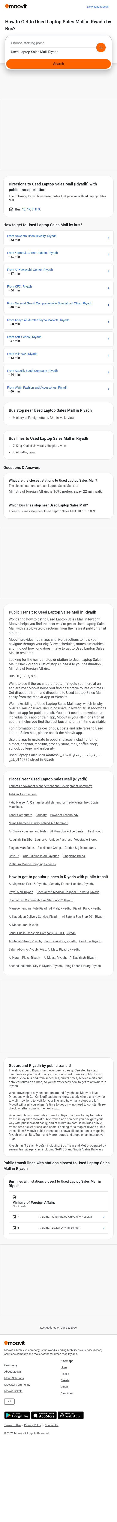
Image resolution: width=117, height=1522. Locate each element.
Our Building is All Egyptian (41, 856)
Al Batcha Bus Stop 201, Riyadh (83, 916)
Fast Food (95, 831)
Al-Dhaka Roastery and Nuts (27, 831)
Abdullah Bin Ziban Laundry (27, 839)
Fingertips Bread (74, 856)
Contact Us (51, 1425)
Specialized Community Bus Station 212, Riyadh (41, 900)
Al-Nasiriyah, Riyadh (82, 957)
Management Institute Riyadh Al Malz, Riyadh (39, 908)
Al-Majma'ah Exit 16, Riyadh (27, 884)
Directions (67, 1393)
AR (9, 1401)
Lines (64, 1367)
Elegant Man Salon (21, 848)
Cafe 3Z (14, 856)
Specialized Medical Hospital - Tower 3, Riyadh (68, 892)
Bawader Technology (64, 815)
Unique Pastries (59, 839)
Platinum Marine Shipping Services (32, 864)
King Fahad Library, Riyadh (83, 966)
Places (65, 1373)
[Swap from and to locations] (101, 47)
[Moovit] (16, 6)
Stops (64, 1386)
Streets (65, 1380)
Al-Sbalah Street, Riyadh (25, 941)
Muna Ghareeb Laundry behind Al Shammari (38, 823)
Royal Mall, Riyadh (21, 892)
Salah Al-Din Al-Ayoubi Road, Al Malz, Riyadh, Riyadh (44, 949)
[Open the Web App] (70, 1415)
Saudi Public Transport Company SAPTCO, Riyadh (42, 933)
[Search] (58, 64)
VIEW (71, 417)
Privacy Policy (32, 1425)
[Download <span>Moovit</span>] (98, 6)
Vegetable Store (85, 839)
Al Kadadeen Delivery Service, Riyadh (33, 916)
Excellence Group (49, 848)
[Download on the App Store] (43, 1415)
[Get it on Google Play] (16, 1415)
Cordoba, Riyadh (90, 941)
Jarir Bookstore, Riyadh (60, 941)
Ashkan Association (22, 794)
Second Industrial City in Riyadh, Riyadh (35, 966)
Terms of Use (12, 1425)
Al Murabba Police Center (67, 831)
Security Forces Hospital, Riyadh (71, 884)
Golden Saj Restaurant (80, 848)
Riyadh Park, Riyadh (86, 908)
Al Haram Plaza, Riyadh (24, 957)
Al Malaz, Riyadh (55, 957)
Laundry (41, 815)
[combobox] (58, 44)
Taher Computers (20, 815)
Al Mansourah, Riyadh (23, 925)
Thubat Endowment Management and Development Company (50, 786)
